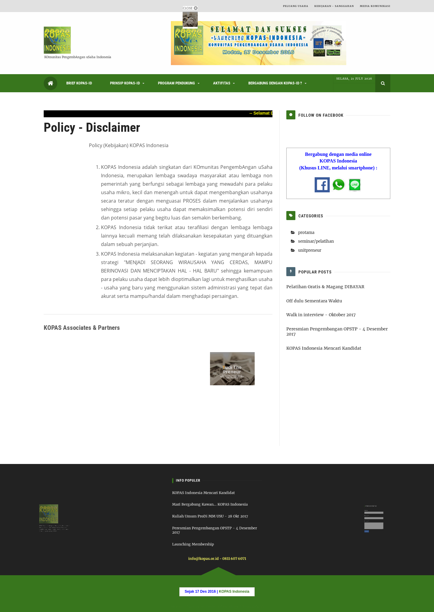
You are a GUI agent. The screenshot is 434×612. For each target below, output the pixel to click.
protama (306, 232)
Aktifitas (221, 83)
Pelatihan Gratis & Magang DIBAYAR (325, 286)
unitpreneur (309, 250)
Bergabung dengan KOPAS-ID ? (275, 83)
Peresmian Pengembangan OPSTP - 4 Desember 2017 (337, 331)
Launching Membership (197, 539)
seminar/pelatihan (316, 241)
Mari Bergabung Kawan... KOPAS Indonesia (211, 507)
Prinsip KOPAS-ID (125, 83)
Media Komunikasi (375, 6)
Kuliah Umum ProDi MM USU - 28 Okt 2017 (211, 517)
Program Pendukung (176, 83)
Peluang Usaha (295, 6)
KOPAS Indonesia (233, 599)
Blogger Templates (186, 606)
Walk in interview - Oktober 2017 (321, 314)
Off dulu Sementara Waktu (314, 301)
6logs (234, 606)
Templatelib (253, 606)
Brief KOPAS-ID (79, 83)
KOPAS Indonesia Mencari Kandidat (323, 348)
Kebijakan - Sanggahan (334, 6)
